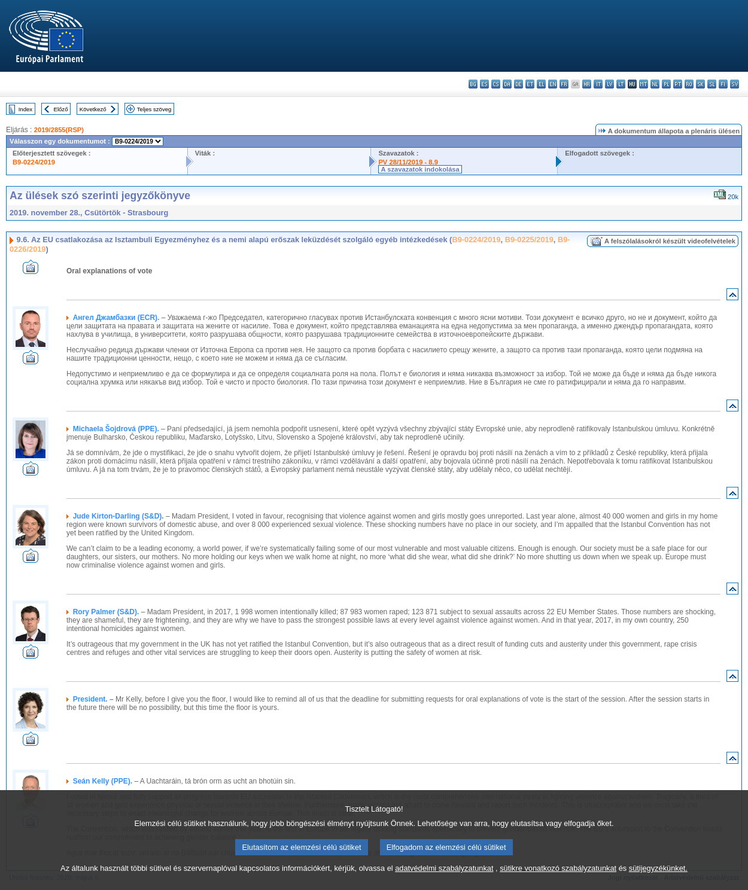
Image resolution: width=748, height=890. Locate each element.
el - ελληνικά (541, 84)
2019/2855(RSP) (59, 129)
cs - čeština (495, 84)
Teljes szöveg (154, 109)
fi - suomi (723, 84)
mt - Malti (643, 84)
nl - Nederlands (654, 84)
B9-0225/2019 (529, 239)
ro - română (689, 84)
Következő (93, 109)
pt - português (677, 84)
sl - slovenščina (711, 84)
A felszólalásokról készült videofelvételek (669, 241)
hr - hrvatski (586, 84)
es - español (484, 84)
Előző (61, 109)
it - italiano (598, 84)
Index (25, 109)
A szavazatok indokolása (420, 169)
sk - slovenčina (700, 84)
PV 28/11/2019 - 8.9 (408, 162)
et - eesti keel (529, 84)
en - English (552, 84)
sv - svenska (734, 84)
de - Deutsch (518, 84)
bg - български (473, 84)
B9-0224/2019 (34, 162)
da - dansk (507, 84)
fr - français (564, 84)
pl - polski (666, 84)
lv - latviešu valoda (609, 84)
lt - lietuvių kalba (620, 84)
